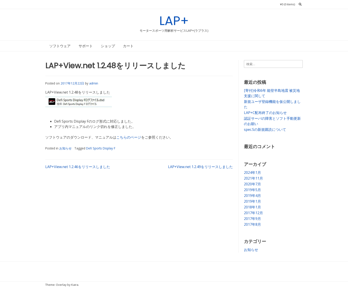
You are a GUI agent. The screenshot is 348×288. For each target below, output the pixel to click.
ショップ (108, 45)
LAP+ (174, 20)
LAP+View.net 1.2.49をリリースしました (200, 166)
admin (93, 83)
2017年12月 (253, 212)
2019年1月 (252, 201)
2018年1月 (252, 207)
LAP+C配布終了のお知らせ (265, 112)
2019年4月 (252, 195)
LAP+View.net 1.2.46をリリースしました (77, 166)
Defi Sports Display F (100, 148)
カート (128, 45)
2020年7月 (252, 184)
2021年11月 (253, 178)
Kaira (74, 285)
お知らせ (65, 148)
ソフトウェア (60, 45)
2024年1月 (252, 172)
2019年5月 (252, 189)
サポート (86, 45)
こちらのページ (128, 137)
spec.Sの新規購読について (265, 129)
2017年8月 (252, 224)
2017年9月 (252, 218)
